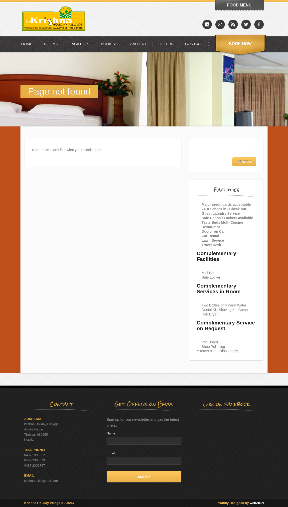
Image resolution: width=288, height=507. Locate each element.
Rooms (51, 44)
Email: (111, 453)
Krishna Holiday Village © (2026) (49, 503)
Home (26, 44)
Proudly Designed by (240, 503)
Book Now (240, 44)
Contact (194, 44)
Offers (166, 44)
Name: (111, 433)
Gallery (138, 44)
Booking (109, 44)
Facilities (79, 44)
